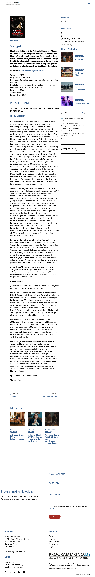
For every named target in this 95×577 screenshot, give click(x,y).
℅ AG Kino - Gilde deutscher (17, 539)
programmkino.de (12, 536)
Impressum (9, 562)
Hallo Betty (79, 59)
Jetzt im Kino (76, 39)
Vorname (54, 483)
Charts (13, 432)
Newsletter (53, 544)
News (81, 41)
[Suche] (82, 112)
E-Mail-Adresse (71, 488)
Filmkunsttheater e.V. (14, 541)
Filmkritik (14, 41)
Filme (73, 36)
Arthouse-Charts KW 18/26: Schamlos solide (17, 437)
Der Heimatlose (80, 89)
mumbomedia (86, 574)
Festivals (65, 36)
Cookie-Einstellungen (14, 567)
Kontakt (52, 539)
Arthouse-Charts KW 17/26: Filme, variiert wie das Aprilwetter (35, 438)
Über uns (53, 536)
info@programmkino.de (15, 551)
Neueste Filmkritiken (69, 41)
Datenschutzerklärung (14, 564)
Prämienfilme (66, 44)
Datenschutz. (52, 509)
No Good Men (79, 74)
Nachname (54, 495)
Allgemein (65, 33)
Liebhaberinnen (82, 103)
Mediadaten (54, 541)
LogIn (51, 546)
